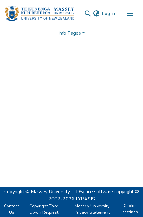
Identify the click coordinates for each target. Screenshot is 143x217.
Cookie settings (130, 209)
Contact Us (11, 209)
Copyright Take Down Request (43, 209)
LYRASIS (85, 199)
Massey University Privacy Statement (92, 209)
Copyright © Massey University (37, 191)
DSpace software (94, 191)
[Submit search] (87, 13)
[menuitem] (96, 13)
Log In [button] (108, 13)
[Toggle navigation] (130, 13)
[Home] (39, 13)
